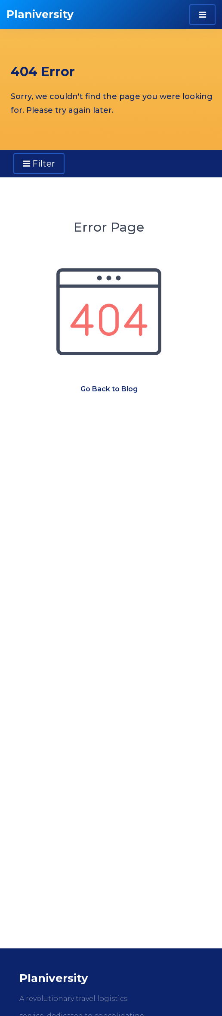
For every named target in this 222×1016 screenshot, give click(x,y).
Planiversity (40, 14)
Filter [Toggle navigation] (39, 163)
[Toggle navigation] (202, 14)
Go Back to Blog (109, 389)
